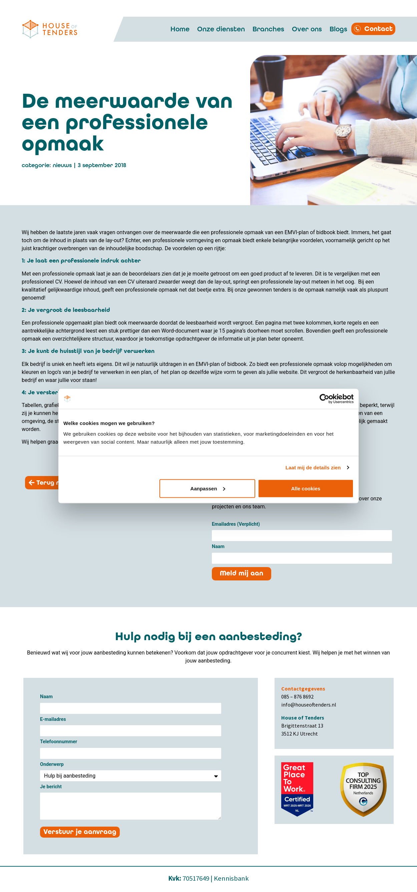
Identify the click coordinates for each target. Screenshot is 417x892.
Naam (218, 546)
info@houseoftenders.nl (308, 704)
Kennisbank (231, 878)
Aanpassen (207, 488)
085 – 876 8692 (297, 696)
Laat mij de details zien (313, 467)
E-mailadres (53, 719)
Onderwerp (52, 764)
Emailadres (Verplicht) (236, 524)
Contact (378, 29)
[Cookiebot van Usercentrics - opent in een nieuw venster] (324, 399)
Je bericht (51, 787)
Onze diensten (221, 29)
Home (179, 29)
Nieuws (62, 165)
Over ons (307, 29)
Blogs (338, 29)
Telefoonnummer (58, 742)
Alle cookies (306, 488)
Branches (268, 29)
